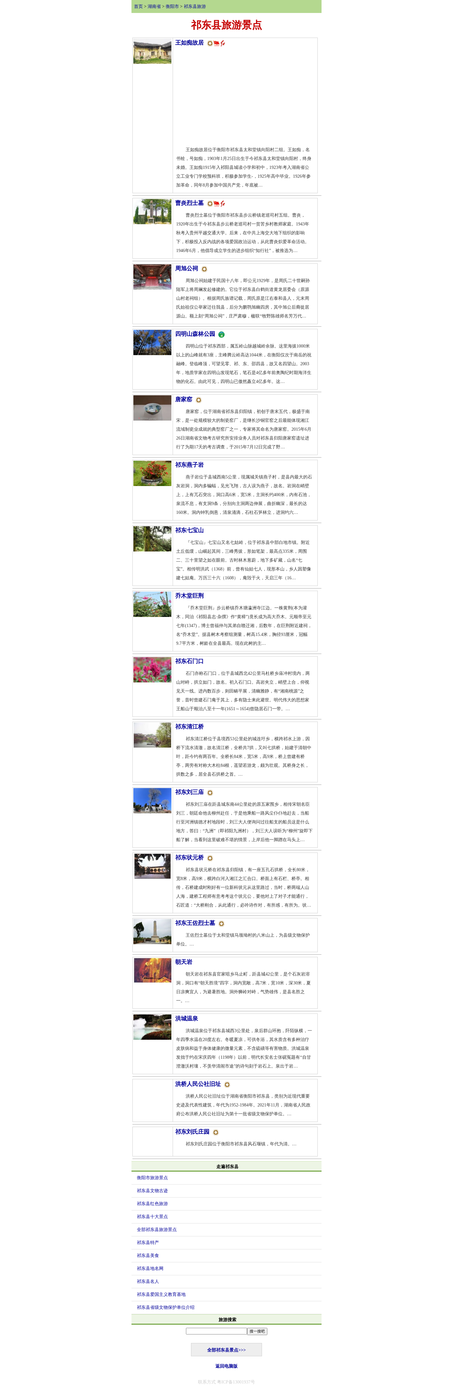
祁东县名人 (148, 1281)
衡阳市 (172, 6)
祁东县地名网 (150, 1268)
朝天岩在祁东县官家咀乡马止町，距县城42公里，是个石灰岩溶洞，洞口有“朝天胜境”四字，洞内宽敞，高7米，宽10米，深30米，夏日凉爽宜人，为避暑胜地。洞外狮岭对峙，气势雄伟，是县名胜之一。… (243, 987)
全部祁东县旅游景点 (157, 1229)
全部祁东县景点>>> (226, 1350)
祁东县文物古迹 (152, 1190)
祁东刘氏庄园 (197, 1132)
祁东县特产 (148, 1242)
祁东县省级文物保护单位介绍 (166, 1307)
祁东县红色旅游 (152, 1203)
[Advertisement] (245, 98)
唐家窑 (188, 399)
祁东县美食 (148, 1255)
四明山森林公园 (200, 334)
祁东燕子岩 (189, 465)
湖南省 (154, 6)
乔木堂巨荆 (189, 596)
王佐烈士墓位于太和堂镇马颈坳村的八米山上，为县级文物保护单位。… (243, 939)
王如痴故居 (200, 43)
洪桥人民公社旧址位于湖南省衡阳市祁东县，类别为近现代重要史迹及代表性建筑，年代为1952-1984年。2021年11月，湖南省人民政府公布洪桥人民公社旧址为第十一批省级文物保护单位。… (243, 1105)
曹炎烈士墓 (200, 203)
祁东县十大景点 (152, 1216)
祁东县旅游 (195, 6)
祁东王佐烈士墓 (200, 923)
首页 (138, 6)
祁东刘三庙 (194, 792)
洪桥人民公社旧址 (202, 1084)
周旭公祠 (191, 268)
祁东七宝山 (189, 530)
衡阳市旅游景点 (152, 1177)
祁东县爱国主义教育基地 (161, 1294)
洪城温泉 (186, 1018)
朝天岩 (183, 962)
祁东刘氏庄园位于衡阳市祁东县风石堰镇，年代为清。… (237, 1144)
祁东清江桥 (189, 727)
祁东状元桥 (194, 857)
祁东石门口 (189, 661)
